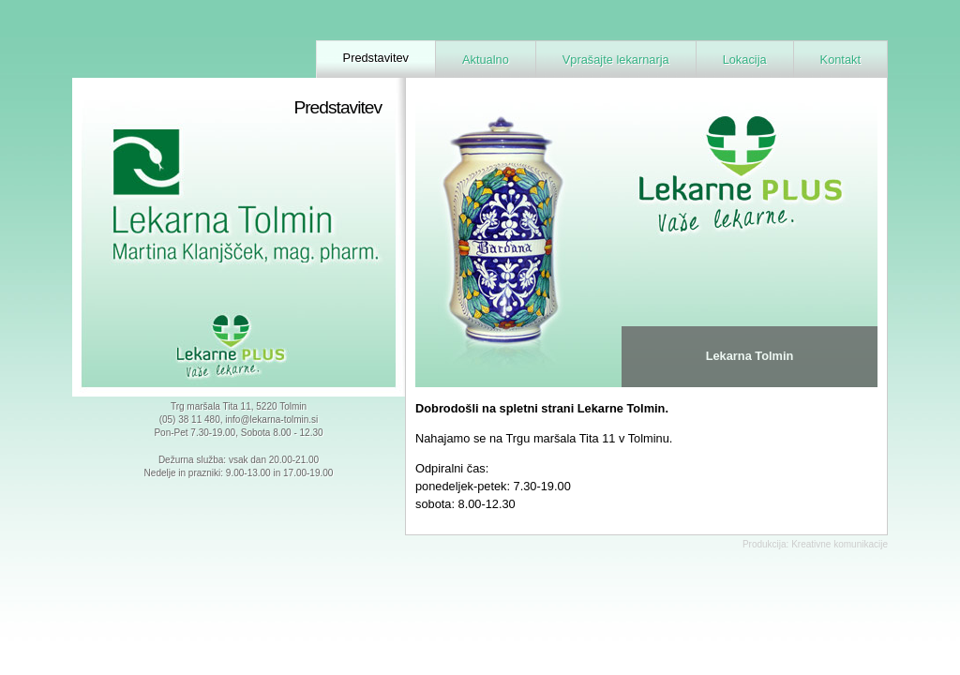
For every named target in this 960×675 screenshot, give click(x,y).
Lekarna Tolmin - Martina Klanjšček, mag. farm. (222, 208)
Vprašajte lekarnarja (615, 59)
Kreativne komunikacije (839, 544)
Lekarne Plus (238, 346)
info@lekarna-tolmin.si (271, 419)
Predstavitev (376, 58)
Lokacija (745, 59)
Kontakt (840, 59)
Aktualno (485, 59)
